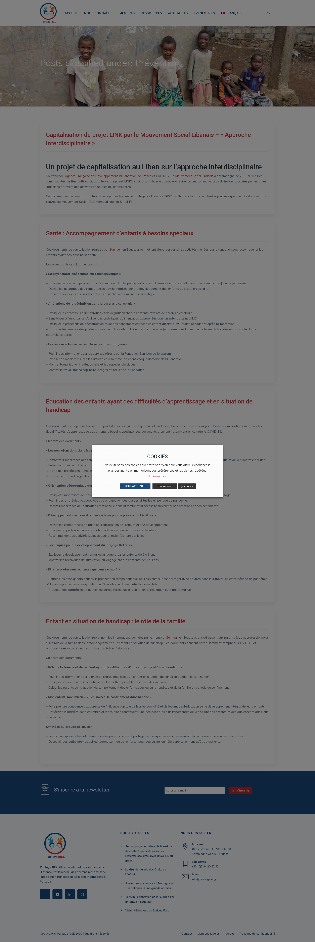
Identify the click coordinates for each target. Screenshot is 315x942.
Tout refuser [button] (165, 486)
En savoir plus (157, 476)
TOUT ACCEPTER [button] (135, 486)
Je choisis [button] (187, 486)
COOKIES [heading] (157, 457)
